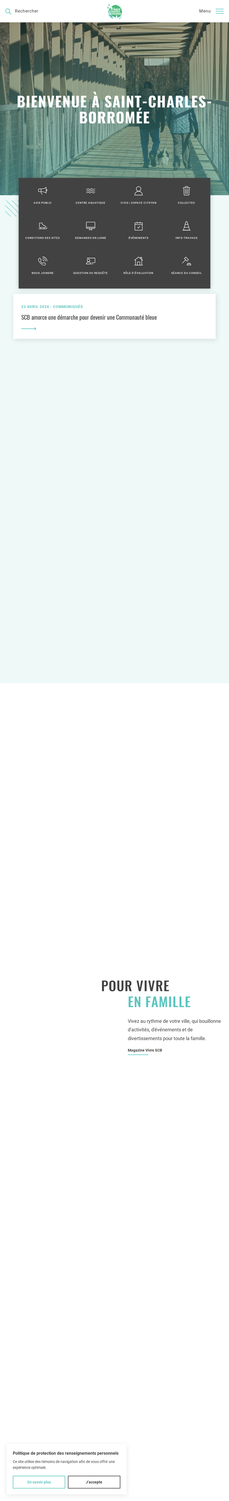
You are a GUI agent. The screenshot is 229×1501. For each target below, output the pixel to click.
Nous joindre (43, 265)
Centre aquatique (90, 195)
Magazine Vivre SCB (145, 1050)
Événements (139, 230)
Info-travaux (186, 230)
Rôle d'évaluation (138, 265)
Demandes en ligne (90, 230)
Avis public (43, 195)
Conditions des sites (42, 230)
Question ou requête (90, 265)
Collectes (186, 195)
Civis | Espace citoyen (139, 195)
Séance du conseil (186, 265)
